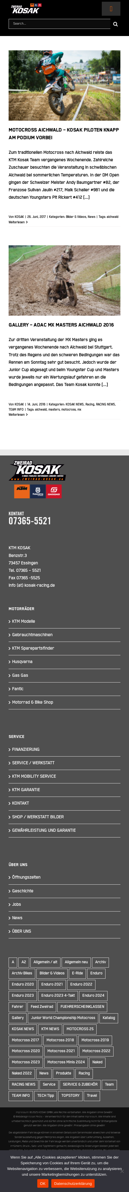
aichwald (112, 217)
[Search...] (59, 24)
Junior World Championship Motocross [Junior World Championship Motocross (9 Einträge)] (63, 1018)
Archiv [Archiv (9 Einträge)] (100, 962)
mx (79, 409)
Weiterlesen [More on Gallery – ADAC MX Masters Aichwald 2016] (17, 415)
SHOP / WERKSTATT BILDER (38, 817)
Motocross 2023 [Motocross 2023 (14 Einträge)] (26, 1062)
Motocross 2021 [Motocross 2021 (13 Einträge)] (61, 1051)
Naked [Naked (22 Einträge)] (97, 1062)
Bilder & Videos (76, 217)
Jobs (16, 904)
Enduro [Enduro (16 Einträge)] (96, 973)
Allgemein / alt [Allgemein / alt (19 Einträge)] (45, 962)
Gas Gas (20, 675)
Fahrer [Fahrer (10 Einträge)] (17, 1007)
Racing (89, 404)
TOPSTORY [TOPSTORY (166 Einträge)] (70, 1096)
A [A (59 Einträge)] (13, 962)
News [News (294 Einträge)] (43, 1073)
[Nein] (122, 1171)
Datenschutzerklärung (73, 1183)
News (91, 217)
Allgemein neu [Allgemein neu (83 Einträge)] (76, 962)
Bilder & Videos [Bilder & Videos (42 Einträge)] (52, 973)
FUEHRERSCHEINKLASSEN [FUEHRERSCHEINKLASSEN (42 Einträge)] (82, 1007)
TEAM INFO (16, 409)
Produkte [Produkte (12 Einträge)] (63, 1073)
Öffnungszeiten (26, 877)
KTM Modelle (23, 621)
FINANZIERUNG (26, 749)
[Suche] (115, 24)
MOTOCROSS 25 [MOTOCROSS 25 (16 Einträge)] (80, 1029)
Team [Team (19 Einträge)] (109, 1084)
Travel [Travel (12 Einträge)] (92, 1096)
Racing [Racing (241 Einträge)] (84, 1073)
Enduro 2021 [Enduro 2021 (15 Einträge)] (52, 984)
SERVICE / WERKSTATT (33, 763)
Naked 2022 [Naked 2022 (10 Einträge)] (22, 1073)
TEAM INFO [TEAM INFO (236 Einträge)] (21, 1096)
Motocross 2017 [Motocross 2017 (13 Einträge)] (25, 1040)
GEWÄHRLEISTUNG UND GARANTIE (44, 830)
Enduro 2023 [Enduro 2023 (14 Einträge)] (23, 996)
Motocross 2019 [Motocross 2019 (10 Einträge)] (95, 1040)
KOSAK (19, 217)
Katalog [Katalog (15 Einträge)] (109, 1018)
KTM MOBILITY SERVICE (34, 776)
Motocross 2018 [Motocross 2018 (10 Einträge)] (60, 1040)
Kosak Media (35, 1116)
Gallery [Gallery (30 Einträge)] (18, 1018)
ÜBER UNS (21, 931)
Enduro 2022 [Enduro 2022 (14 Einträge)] (81, 984)
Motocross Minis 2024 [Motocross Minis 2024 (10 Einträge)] (66, 1062)
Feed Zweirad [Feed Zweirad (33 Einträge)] (42, 1007)
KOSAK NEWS (75, 404)
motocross (68, 409)
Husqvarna (22, 661)
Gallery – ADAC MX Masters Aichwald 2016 (61, 325)
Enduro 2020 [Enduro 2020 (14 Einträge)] (23, 984)
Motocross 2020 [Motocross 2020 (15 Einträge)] (26, 1051)
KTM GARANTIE (26, 789)
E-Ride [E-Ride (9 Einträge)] (77, 973)
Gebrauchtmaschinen (32, 634)
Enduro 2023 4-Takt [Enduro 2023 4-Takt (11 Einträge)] (58, 996)
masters (54, 409)
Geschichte (22, 891)
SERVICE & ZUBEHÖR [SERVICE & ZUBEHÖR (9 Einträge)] (80, 1084)
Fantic (18, 688)
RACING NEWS (105, 404)
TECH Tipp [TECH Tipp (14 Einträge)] (45, 1096)
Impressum (22, 1112)
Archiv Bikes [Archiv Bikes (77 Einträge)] (22, 973)
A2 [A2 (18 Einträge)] (24, 962)
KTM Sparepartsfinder (33, 648)
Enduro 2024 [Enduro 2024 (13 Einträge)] (93, 996)
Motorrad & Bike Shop (32, 702)
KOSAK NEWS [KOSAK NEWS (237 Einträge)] (23, 1029)
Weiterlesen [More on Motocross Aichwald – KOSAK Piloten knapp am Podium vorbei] (17, 222)
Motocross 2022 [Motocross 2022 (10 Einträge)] (96, 1051)
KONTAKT (20, 803)
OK (43, 1183)
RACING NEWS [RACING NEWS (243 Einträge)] (23, 1084)
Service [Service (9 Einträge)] (49, 1084)
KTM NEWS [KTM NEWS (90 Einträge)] (50, 1029)
